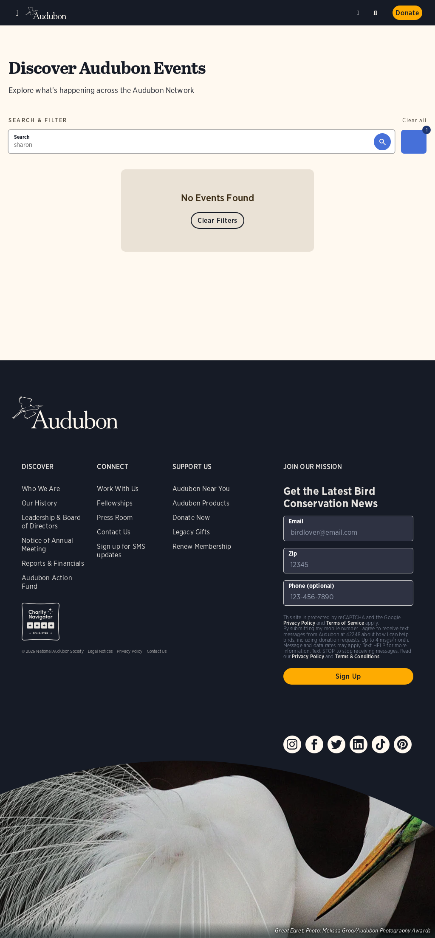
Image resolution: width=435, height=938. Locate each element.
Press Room (115, 518)
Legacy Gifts (191, 532)
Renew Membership (202, 546)
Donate (407, 13)
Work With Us (117, 489)
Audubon (46, 13)
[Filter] (414, 142)
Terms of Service (345, 623)
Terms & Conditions (357, 656)
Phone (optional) (311, 586)
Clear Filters (217, 220)
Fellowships (115, 503)
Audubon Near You (201, 489)
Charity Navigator (40, 621)
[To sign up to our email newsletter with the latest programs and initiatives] (348, 528)
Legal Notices (100, 651)
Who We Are (41, 489)
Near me (359, 13)
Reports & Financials (53, 563)
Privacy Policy (130, 651)
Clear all (414, 120)
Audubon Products (201, 503)
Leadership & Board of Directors (51, 522)
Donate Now (191, 518)
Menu (17, 12)
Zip (292, 553)
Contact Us (113, 532)
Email (296, 521)
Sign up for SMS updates (121, 550)
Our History (39, 503)
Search (377, 11)
